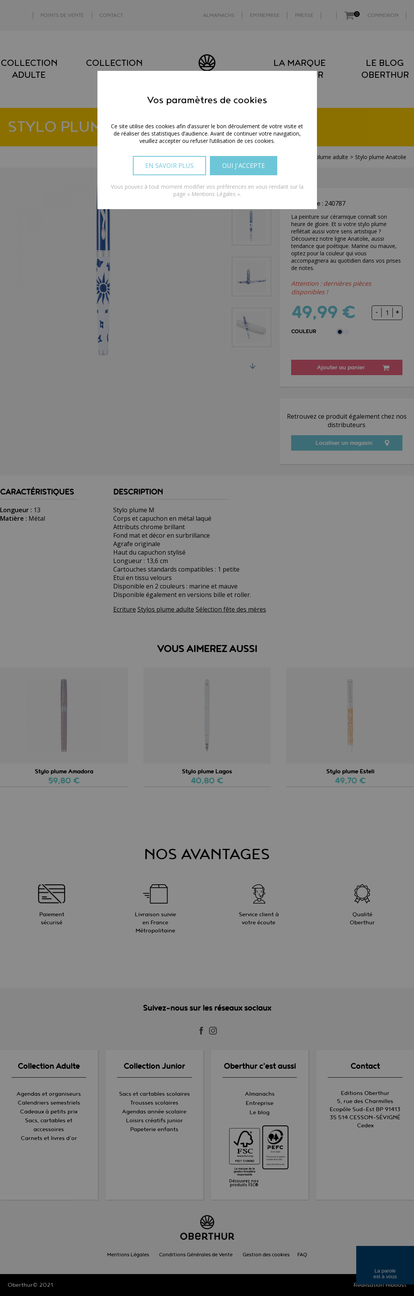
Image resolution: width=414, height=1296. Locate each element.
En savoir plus (169, 165)
